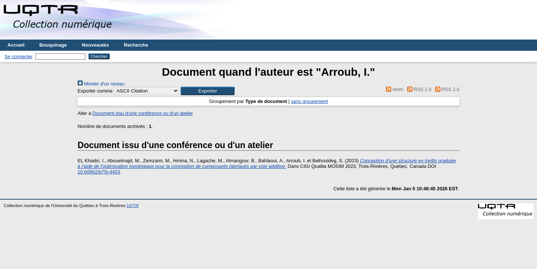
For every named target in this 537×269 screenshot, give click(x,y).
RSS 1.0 (418, 89)
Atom (393, 89)
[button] (207, 91)
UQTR (132, 205)
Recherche (136, 45)
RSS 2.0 (446, 89)
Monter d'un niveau (101, 84)
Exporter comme (95, 91)
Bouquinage (53, 45)
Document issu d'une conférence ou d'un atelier (142, 113)
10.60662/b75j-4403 (99, 172)
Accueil (16, 45)
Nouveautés (95, 45)
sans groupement (309, 101)
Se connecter (18, 56)
